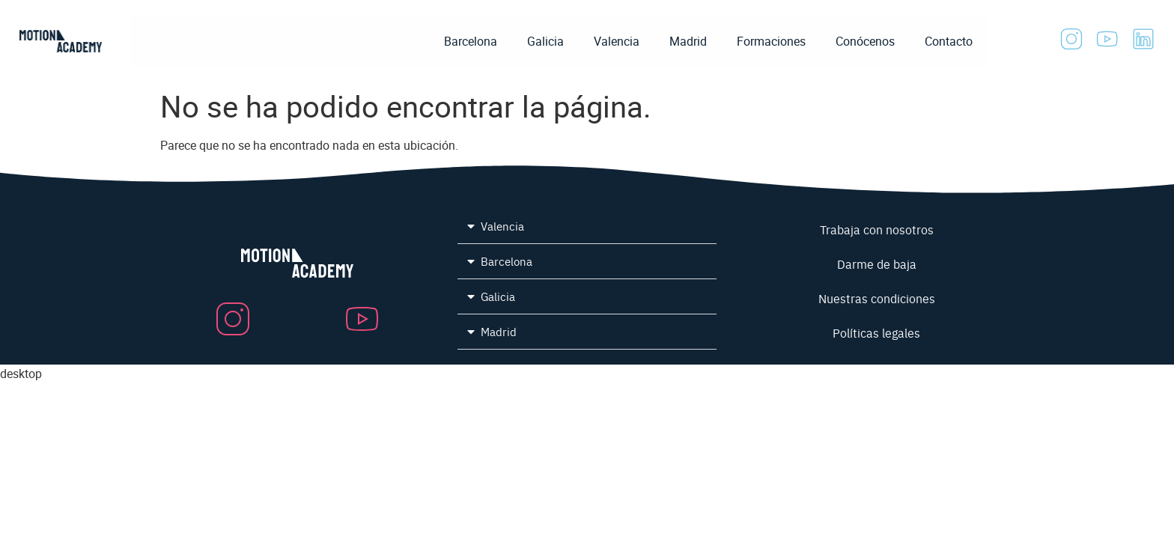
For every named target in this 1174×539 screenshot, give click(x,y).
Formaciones (771, 41)
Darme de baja (876, 263)
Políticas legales (876, 332)
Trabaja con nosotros (877, 229)
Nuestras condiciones (876, 298)
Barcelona (470, 41)
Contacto (949, 41)
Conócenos (865, 41)
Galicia (545, 41)
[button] (587, 226)
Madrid (688, 41)
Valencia (616, 41)
